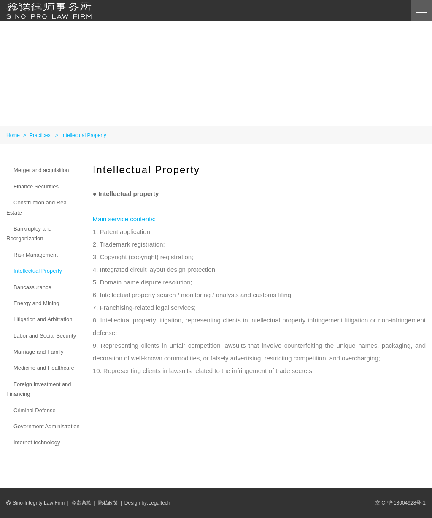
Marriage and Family (39, 352)
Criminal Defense (35, 410)
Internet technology (37, 442)
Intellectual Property (84, 135)
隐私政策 (108, 503)
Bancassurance (32, 287)
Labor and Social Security (45, 336)
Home (13, 135)
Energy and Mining (36, 303)
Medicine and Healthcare (44, 368)
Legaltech (159, 503)
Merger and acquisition (41, 170)
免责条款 (81, 503)
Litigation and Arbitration (43, 319)
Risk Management (36, 255)
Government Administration (47, 426)
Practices (40, 135)
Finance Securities (36, 186)
